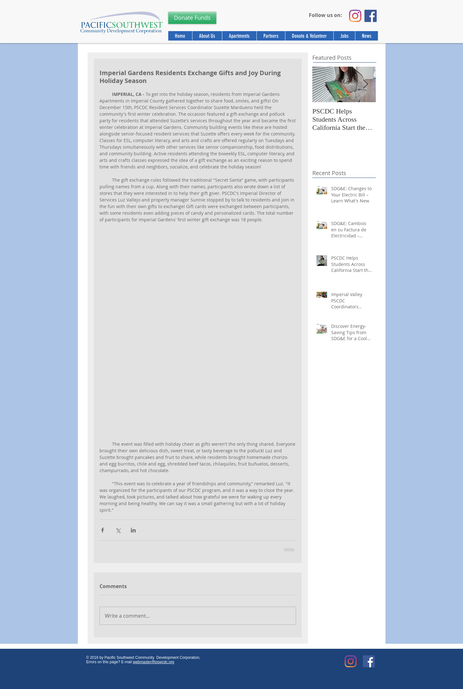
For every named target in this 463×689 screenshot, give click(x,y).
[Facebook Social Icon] (369, 661)
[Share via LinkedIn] (133, 530)
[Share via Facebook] (102, 530)
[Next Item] (366, 84)
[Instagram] (355, 16)
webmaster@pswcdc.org (153, 662)
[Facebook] (370, 16)
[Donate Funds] (192, 18)
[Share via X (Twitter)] (118, 530)
